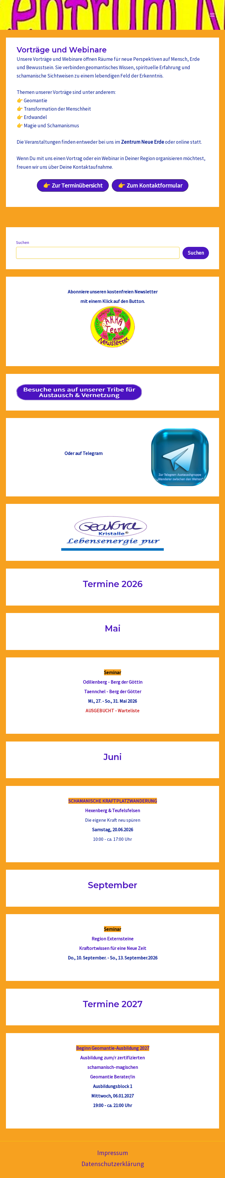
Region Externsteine (112, 939)
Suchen (22, 242)
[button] (73, 185)
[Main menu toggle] (212, 15)
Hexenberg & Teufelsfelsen (112, 810)
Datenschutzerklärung (112, 1164)
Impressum (112, 1152)
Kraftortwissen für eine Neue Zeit (112, 948)
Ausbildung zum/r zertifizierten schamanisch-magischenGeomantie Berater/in (112, 1067)
